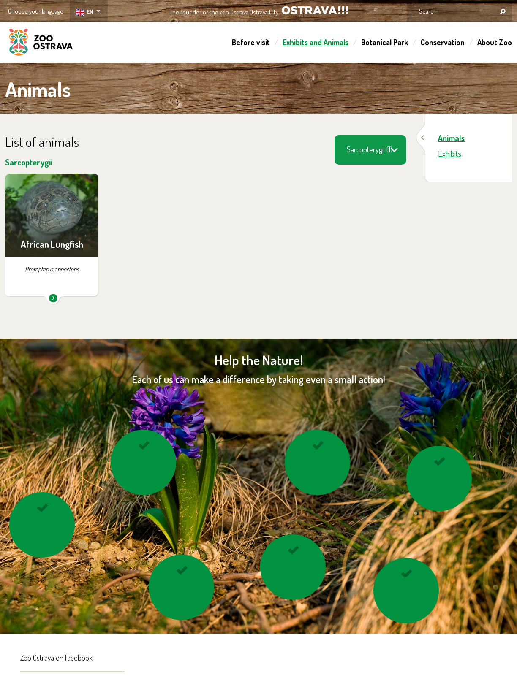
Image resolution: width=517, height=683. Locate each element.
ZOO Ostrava (41, 43)
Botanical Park (384, 42)
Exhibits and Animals (315, 42)
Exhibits (449, 153)
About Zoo (494, 42)
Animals (451, 138)
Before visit (251, 42)
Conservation (443, 42)
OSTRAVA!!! (315, 10)
